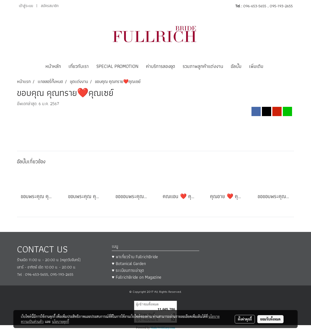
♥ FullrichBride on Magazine (136, 277)
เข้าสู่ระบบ (26, 6)
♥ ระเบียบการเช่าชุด (128, 270)
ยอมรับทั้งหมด (270, 319)
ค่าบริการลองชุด (160, 66)
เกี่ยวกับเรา (79, 66)
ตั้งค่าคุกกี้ (245, 319)
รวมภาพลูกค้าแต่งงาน (203, 66)
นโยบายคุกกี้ (60, 321)
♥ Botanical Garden (129, 263)
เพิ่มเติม (256, 66)
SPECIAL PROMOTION (117, 66)
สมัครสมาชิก (50, 6)
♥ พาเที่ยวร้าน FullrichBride (135, 256)
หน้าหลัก (53, 66)
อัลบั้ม (236, 66)
